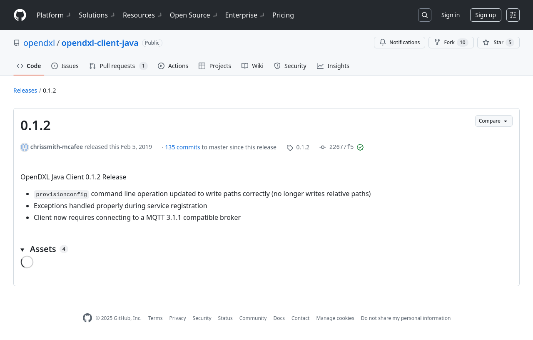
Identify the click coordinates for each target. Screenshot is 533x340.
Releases (25, 90)
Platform (54, 15)
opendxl (39, 42)
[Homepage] (20, 15)
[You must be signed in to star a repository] (498, 42)
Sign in (450, 15)
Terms (155, 318)
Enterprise (245, 15)
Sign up (486, 15)
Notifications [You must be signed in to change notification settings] (399, 42)
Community (253, 318)
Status (225, 318)
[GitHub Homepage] (87, 318)
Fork (451, 42)
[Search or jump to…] (424, 15)
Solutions (97, 15)
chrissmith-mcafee (56, 147)
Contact (300, 318)
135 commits (183, 147)
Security (202, 318)
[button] (266, 249)
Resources (143, 15)
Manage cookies (335, 318)
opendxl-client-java (100, 42)
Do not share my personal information (406, 318)
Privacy (177, 318)
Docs (279, 318)
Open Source (194, 15)
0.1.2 (49, 90)
